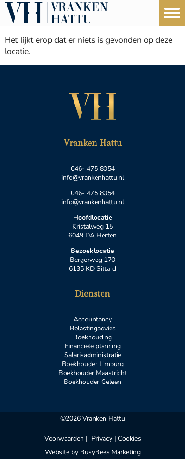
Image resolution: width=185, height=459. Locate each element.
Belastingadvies (93, 328)
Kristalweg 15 (92, 226)
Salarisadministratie (92, 355)
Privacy (101, 438)
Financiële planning (93, 346)
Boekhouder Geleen (92, 381)
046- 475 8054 (93, 168)
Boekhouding (92, 337)
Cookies (129, 438)
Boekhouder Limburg (93, 364)
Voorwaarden (64, 438)
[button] (172, 13)
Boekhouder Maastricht (93, 372)
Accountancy (93, 319)
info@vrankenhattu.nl (92, 177)
